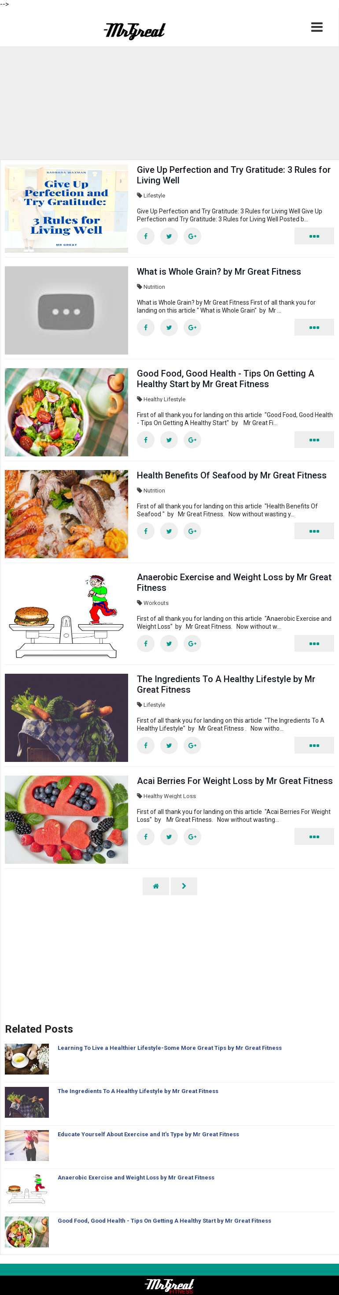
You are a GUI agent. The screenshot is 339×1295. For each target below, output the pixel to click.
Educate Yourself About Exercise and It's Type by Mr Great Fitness (148, 1134)
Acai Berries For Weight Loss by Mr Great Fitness (235, 781)
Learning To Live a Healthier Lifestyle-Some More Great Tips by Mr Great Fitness (170, 1048)
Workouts (156, 603)
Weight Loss (180, 796)
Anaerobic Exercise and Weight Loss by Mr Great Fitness (136, 1177)
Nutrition (154, 287)
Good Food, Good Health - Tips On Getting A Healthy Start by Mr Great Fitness (225, 378)
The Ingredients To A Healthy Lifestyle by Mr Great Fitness (138, 1091)
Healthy (153, 399)
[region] (169, 102)
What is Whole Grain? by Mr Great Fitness (219, 271)
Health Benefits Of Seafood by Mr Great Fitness (232, 475)
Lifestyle (154, 195)
